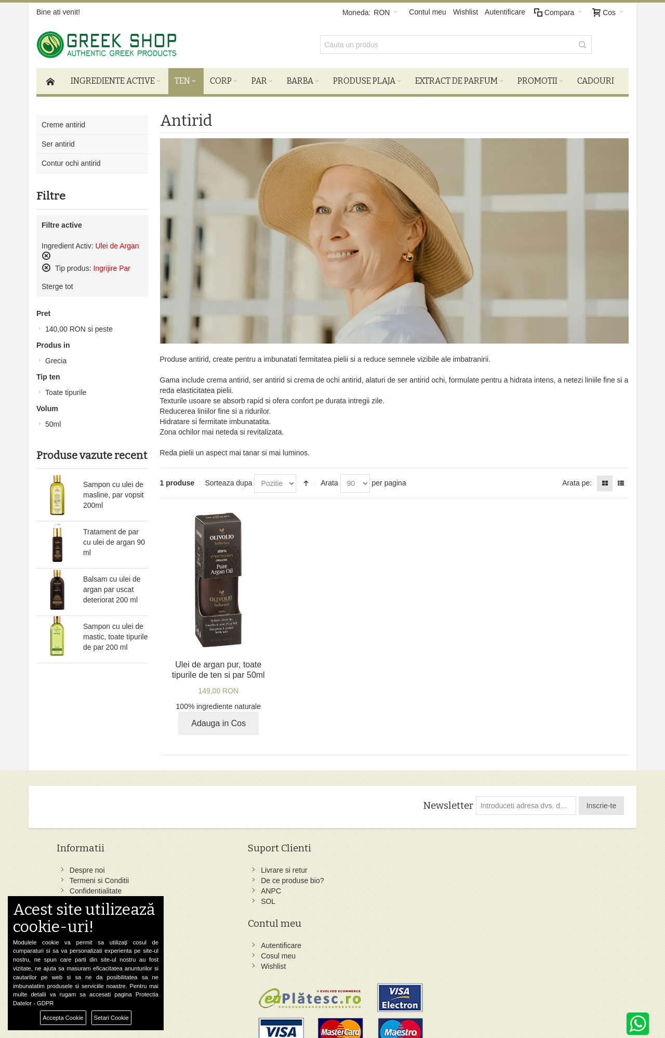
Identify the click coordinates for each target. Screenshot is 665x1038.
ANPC (187, 888)
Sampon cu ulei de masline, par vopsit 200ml (113, 491)
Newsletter (446, 802)
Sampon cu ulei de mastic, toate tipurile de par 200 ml (115, 633)
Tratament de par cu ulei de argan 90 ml (114, 538)
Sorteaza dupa (228, 480)
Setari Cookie (111, 1018)
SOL (184, 898)
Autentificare (505, 12)
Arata (329, 480)
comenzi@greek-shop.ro (536, 950)
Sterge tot (57, 283)
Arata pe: (577, 480)
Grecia (55, 357)
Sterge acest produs (46, 252)
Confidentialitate (99, 888)
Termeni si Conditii (102, 877)
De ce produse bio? (208, 877)
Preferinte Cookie (165, 1007)
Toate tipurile (65, 389)
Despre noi (90, 867)
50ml (53, 420)
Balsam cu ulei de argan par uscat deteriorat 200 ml (112, 585)
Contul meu (427, 12)
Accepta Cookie (63, 1018)
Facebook (400, 867)
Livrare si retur (200, 867)
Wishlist (465, 12)
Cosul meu (298, 877)
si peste (79, 325)
